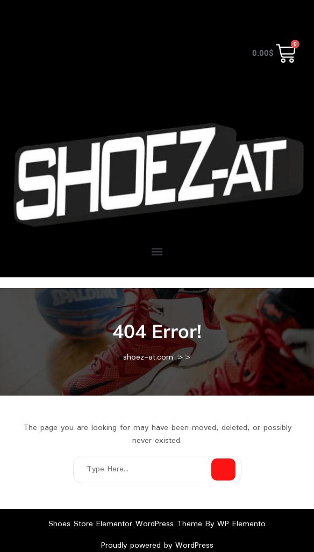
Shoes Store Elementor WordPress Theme (126, 524)
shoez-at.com (148, 357)
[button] (157, 252)
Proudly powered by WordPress (157, 545)
